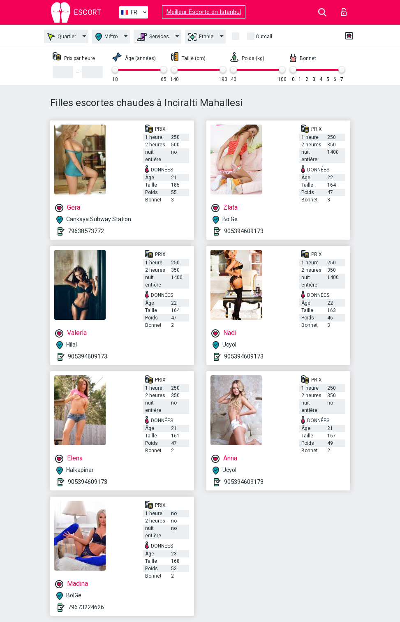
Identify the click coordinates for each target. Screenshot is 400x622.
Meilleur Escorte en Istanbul (203, 12)
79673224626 (86, 607)
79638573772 (86, 231)
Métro (106, 36)
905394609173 (244, 231)
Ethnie (200, 37)
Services (153, 37)
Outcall (264, 36)
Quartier (61, 37)
